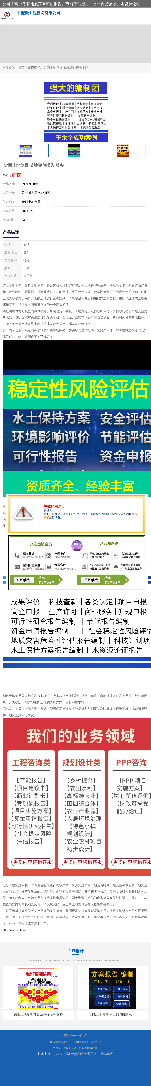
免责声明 (77, 1054)
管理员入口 (92, 1054)
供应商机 (34, 67)
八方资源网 (62, 1054)
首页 (21, 67)
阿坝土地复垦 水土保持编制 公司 (112, 1014)
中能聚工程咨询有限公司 (67, 1048)
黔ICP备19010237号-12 (88, 1041)
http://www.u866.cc (15, 929)
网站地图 (107, 1054)
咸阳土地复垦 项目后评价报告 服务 (38, 1014)
